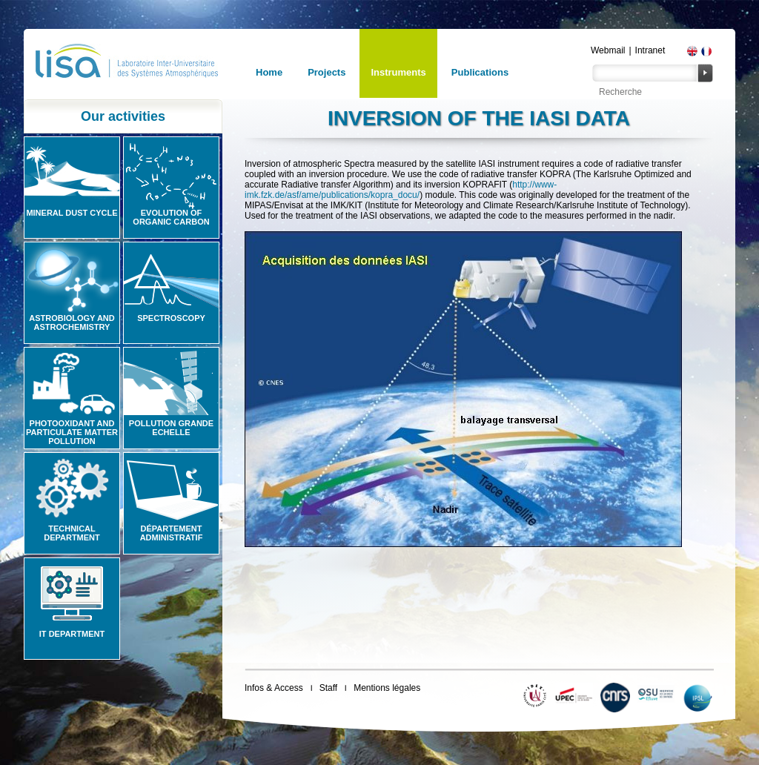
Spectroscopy (171, 318)
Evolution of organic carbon (171, 217)
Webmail (608, 50)
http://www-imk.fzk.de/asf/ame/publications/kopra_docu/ (401, 189)
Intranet (650, 50)
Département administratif (171, 533)
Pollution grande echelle (171, 428)
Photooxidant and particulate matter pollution (72, 432)
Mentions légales (387, 688)
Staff (328, 688)
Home (269, 72)
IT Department (72, 633)
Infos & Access (274, 688)
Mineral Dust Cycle (71, 212)
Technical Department (72, 533)
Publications (479, 72)
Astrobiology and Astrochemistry (72, 322)
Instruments (398, 72)
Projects (326, 72)
